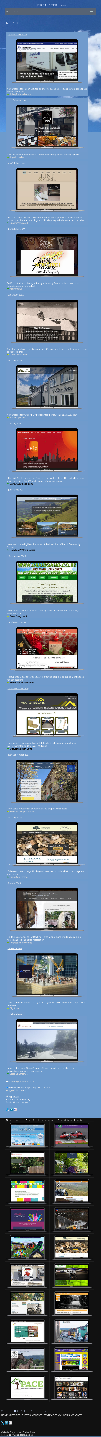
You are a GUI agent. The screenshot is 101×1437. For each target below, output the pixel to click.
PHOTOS (26, 1415)
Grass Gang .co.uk (18, 616)
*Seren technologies (23, 1435)
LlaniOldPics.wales (19, 354)
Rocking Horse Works (21, 942)
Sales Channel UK (18, 1074)
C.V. (60, 1415)
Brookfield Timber (19, 877)
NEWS (66, 1415)
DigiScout (14, 1008)
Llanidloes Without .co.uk (22, 550)
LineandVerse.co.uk (19, 223)
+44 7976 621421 (14, 1090)
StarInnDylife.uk (17, 417)
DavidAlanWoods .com (21, 484)
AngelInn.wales (17, 157)
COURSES (37, 1415)
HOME (4, 1415)
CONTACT (76, 1415)
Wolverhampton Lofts (21, 748)
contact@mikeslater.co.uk (21, 1081)
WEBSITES (14, 1415)
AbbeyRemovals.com (20, 94)
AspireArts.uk (16, 289)
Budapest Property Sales (22, 811)
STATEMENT (50, 1415)
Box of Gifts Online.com (22, 682)
